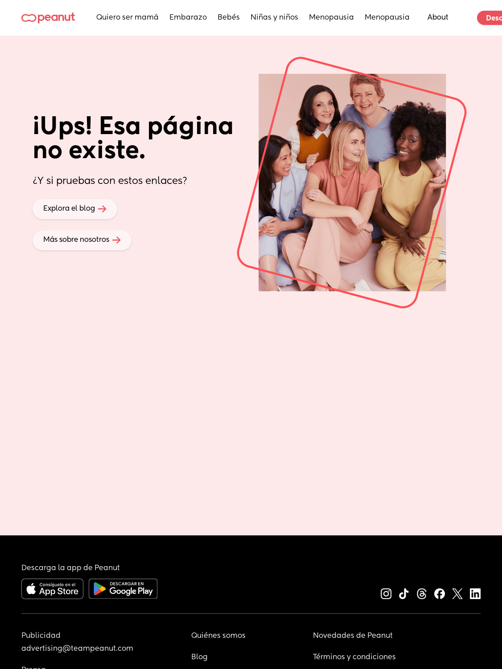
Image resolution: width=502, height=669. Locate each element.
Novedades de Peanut (353, 636)
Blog (199, 657)
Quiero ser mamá (127, 17)
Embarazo (188, 17)
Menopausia (331, 17)
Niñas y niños (274, 17)
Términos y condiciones (354, 657)
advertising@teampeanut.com (77, 649)
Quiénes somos (218, 636)
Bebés (229, 17)
